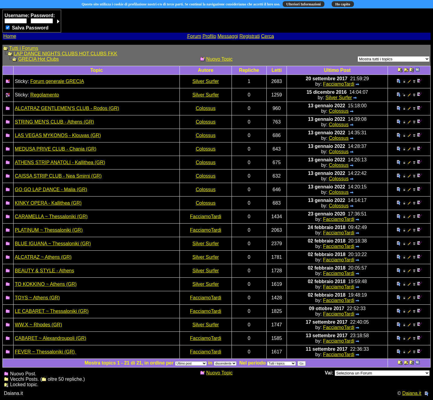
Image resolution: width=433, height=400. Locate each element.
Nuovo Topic (219, 59)
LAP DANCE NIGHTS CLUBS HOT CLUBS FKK (65, 53)
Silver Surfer (205, 81)
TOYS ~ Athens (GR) (37, 297)
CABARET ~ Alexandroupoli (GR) (50, 338)
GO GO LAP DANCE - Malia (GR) (51, 189)
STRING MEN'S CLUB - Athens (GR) (54, 121)
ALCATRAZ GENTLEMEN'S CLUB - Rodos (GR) (67, 108)
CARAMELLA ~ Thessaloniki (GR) (51, 216)
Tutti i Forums (23, 48)
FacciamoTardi (338, 84)
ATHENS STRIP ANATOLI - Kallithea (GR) (60, 162)
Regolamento (44, 94)
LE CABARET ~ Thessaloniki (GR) (51, 311)
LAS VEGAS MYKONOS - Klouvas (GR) (58, 135)
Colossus (206, 108)
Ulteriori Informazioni (303, 4)
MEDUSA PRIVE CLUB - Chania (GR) (55, 148)
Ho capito (342, 4)
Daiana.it (411, 393)
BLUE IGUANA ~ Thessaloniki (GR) (53, 243)
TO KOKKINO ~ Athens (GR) (46, 284)
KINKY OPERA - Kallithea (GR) (48, 203)
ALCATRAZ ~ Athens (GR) (43, 257)
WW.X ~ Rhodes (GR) (38, 324)
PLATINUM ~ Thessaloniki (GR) (49, 230)
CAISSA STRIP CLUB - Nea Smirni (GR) (58, 176)
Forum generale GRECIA (57, 81)
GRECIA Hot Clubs (38, 59)
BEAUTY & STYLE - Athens (44, 270)
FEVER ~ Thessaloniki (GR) (45, 351)
